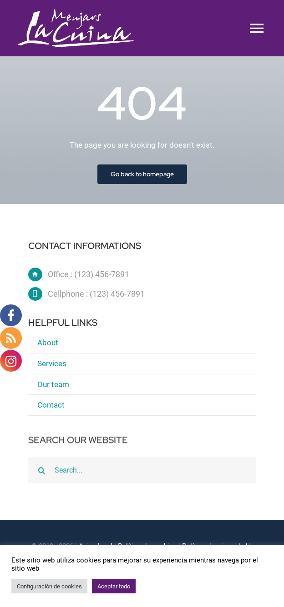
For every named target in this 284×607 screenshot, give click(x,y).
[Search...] (142, 474)
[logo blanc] (76, 12)
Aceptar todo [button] (113, 586)
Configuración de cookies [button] (49, 586)
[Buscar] (41, 474)
